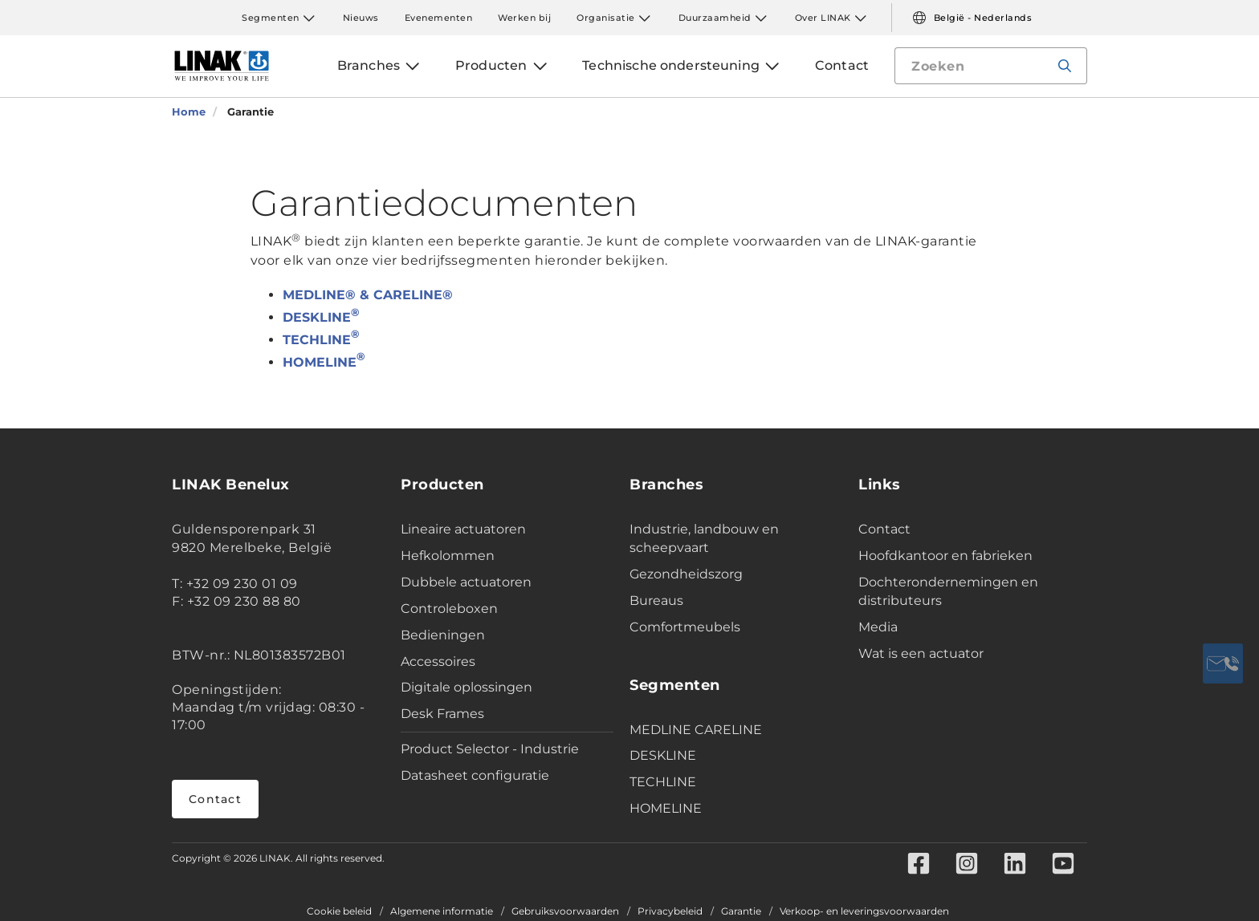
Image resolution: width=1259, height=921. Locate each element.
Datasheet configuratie (475, 775)
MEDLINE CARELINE (696, 729)
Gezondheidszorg (686, 574)
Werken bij (524, 17)
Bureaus (656, 600)
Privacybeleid (670, 911)
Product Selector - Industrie (490, 749)
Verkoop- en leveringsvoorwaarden (864, 911)
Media (878, 627)
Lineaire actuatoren (463, 529)
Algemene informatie (441, 911)
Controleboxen (449, 608)
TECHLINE (321, 339)
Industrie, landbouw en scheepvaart (704, 538)
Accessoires (438, 661)
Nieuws (361, 17)
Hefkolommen (448, 555)
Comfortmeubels (685, 627)
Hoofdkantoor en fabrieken (945, 555)
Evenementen (439, 17)
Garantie (741, 911)
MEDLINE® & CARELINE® (368, 294)
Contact (215, 799)
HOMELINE (324, 362)
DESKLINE (321, 317)
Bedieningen (443, 635)
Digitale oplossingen (466, 687)
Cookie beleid (339, 911)
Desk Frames (442, 713)
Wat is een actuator (921, 653)
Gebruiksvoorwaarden (565, 911)
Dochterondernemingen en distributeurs (948, 591)
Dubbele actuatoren (466, 582)
